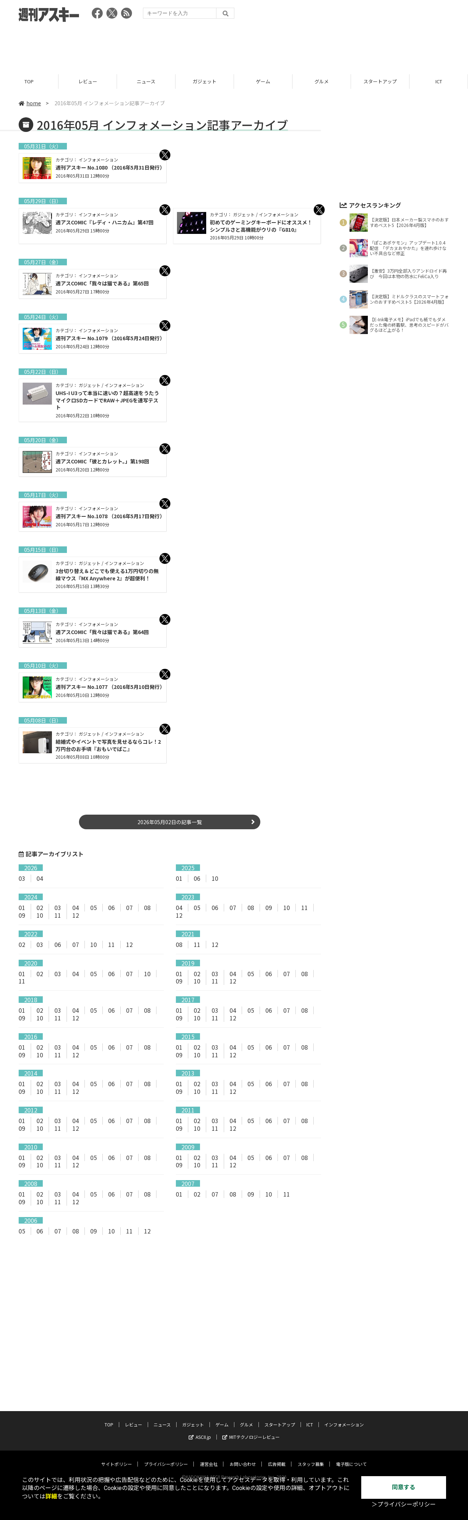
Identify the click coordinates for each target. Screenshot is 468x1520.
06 (197, 878)
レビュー (87, 81)
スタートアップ (380, 81)
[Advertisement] (234, 45)
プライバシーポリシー (166, 1450)
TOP (29, 81)
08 (147, 907)
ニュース (146, 81)
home (30, 103)
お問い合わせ (243, 1450)
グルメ (321, 81)
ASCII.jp (200, 1422)
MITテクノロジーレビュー (251, 1422)
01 (179, 878)
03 (22, 878)
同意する (403, 1487)
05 (93, 907)
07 (129, 907)
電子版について (351, 1450)
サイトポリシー (116, 1450)
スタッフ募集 (311, 1450)
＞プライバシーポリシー (403, 1504)
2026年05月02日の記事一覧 (169, 822)
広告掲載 (277, 1450)
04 (40, 878)
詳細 (51, 1496)
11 (57, 915)
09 (22, 915)
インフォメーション (344, 1410)
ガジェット (204, 81)
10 (215, 878)
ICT (438, 81)
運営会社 (209, 1450)
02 (40, 907)
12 (75, 915)
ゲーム (263, 81)
